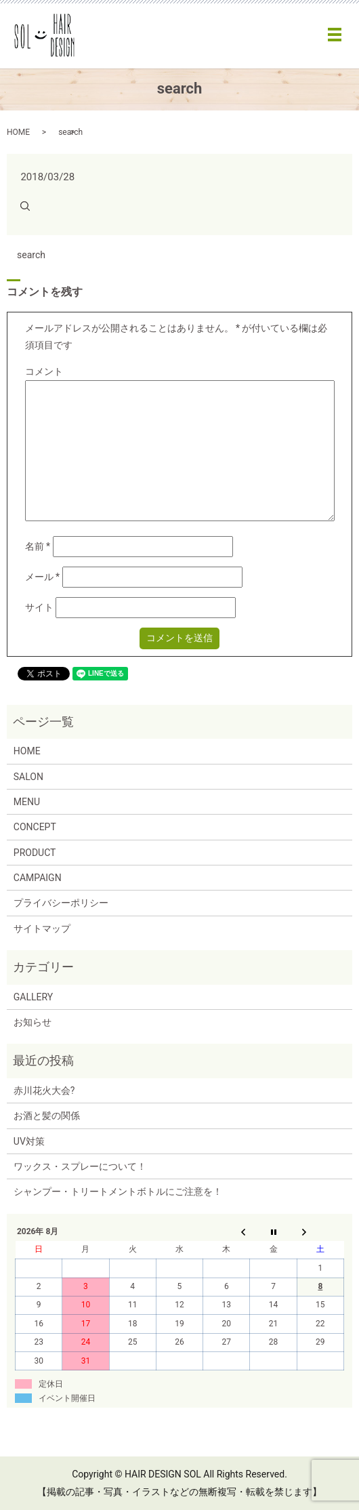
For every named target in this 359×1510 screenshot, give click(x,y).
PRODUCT (35, 852)
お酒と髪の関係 (47, 1115)
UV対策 (29, 1141)
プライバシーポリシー (61, 902)
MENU (27, 801)
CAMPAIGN (38, 877)
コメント (44, 371)
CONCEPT (35, 826)
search (31, 254)
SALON (28, 776)
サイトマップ (42, 928)
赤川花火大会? (44, 1090)
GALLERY (33, 997)
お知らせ (32, 1022)
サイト (39, 607)
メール (42, 576)
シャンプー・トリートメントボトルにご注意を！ (118, 1191)
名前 (38, 546)
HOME (18, 132)
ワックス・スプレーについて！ (80, 1166)
